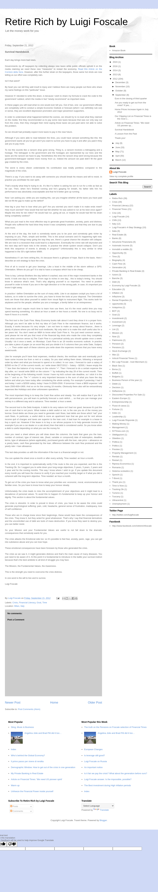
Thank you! (120, 138)
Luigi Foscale (119, 172)
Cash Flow (117, 264)
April (117, 156)
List (113, 329)
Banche (115, 278)
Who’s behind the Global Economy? (28, 755)
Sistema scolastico (121, 471)
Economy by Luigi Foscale (124, 285)
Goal (39, 602)
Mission (115, 333)
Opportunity (117, 253)
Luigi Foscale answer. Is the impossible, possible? (108, 779)
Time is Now (118, 485)
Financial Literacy (27, 602)
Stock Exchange (120, 351)
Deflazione (117, 391)
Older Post (95, 702)
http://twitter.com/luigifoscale (125, 515)
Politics (115, 445)
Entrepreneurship (120, 402)
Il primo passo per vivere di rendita (27, 761)
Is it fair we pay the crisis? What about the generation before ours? (115, 773)
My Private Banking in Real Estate (27, 773)
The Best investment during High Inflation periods (107, 785)
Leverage (116, 325)
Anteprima (117, 307)
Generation (117, 267)
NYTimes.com (118, 431)
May (117, 151)
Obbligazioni (118, 434)
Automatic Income (120, 245)
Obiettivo (116, 438)
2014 (115, 70)
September (120, 95)
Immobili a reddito (120, 249)
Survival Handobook (124, 129)
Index (114, 413)
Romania (116, 467)
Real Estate (117, 234)
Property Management (122, 453)
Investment (117, 322)
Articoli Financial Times (123, 358)
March (118, 160)
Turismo (116, 493)
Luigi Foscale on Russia (95, 761)
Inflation (116, 293)
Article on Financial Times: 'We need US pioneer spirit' (36, 779)
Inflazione (116, 296)
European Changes (93, 749)
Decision (116, 387)
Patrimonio (117, 340)
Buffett (115, 373)
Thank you (117, 482)
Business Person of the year (125, 380)
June (118, 147)
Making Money (119, 424)
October (119, 90)
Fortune (115, 409)
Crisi (114, 213)
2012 (115, 79)
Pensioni (116, 344)
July (117, 143)
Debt (114, 282)
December (120, 82)
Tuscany (116, 496)
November (120, 86)
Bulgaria (116, 376)
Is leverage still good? (94, 755)
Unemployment (119, 504)
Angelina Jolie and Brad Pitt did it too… (42, 733)
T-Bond (115, 478)
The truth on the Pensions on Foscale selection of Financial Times (115, 727)
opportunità (117, 304)
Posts (14, 806)
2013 (115, 74)
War (114, 354)
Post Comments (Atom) (29, 709)
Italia (114, 231)
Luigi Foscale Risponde (123, 420)
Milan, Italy (19, 606)
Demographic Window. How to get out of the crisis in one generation (43, 767)
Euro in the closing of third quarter (131, 98)
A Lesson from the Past (126, 134)
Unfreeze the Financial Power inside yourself (32, 791)
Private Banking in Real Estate (126, 271)
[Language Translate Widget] (97, 805)
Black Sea (117, 365)
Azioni (115, 274)
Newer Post (12, 702)
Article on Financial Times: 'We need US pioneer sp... (132, 124)
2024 (115, 62)
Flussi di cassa (119, 405)
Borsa (115, 369)
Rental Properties (120, 300)
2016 (115, 66)
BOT (114, 311)
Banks (115, 238)
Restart (115, 460)
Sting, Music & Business (22, 727)
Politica (115, 442)
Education (117, 289)
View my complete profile (121, 176)
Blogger (103, 820)
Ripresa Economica (121, 464)
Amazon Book (118, 50)
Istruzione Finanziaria (122, 242)
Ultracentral (117, 500)
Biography (117, 260)
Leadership (117, 416)
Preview (116, 449)
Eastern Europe (119, 398)
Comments (16, 811)
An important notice (93, 767)
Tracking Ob (118, 489)
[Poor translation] (12, 844)
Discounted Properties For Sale (127, 394)
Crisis (15, 602)
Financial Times (119, 209)
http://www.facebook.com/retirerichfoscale (132, 526)
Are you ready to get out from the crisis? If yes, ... (130, 104)
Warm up (15, 785)
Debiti (115, 384)
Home (54, 702)
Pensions (116, 347)
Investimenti (117, 318)
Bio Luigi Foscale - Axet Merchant (128, 362)
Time (44, 602)
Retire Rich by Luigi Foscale (66, 21)
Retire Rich (117, 198)
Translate (101, 810)
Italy (114, 224)
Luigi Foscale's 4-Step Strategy (127, 227)
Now (114, 336)
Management (118, 427)
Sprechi (115, 474)
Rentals (115, 456)
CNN (114, 220)
